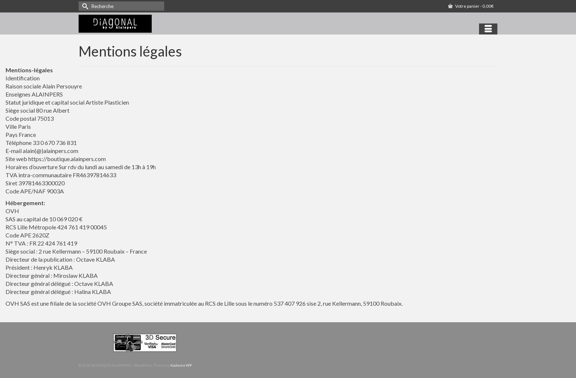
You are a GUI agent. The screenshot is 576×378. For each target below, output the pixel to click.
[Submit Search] (84, 6)
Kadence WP (181, 365)
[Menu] (488, 28)
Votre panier (471, 6)
